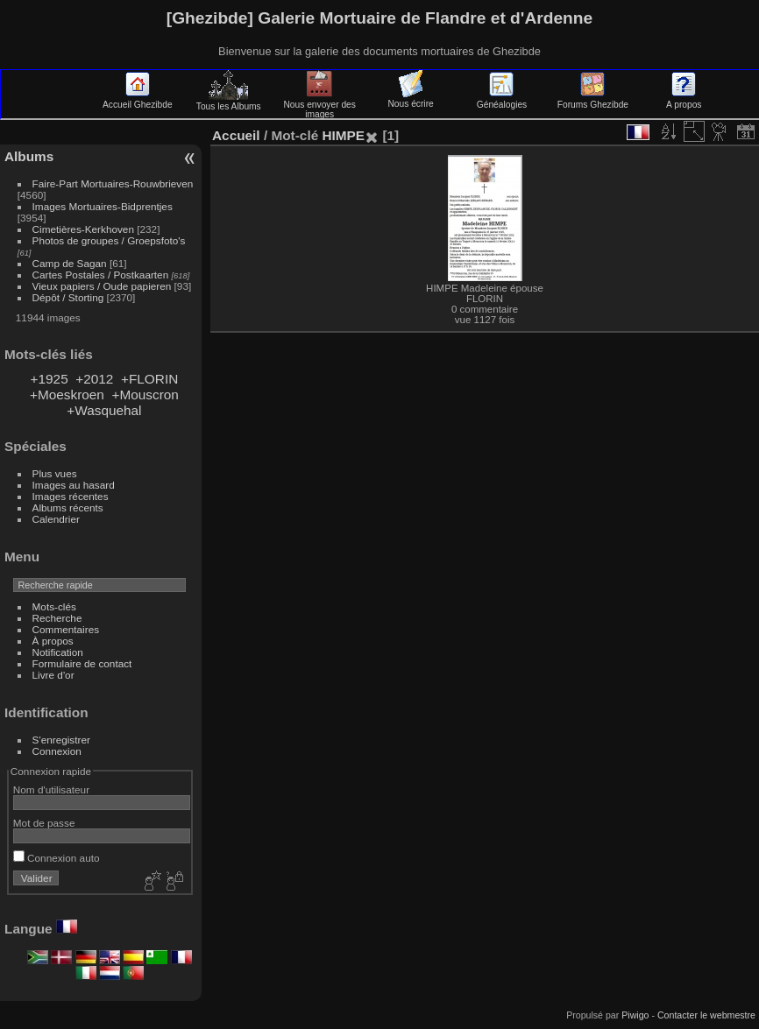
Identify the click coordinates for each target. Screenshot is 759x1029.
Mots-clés (54, 606)
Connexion (57, 751)
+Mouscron (144, 394)
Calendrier (56, 519)
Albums (28, 156)
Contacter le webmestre (706, 1015)
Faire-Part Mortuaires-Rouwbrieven (113, 183)
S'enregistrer (61, 739)
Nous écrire (410, 99)
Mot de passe (44, 822)
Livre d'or (53, 674)
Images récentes (70, 496)
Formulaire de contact (82, 663)
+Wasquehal (104, 410)
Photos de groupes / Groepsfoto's (109, 240)
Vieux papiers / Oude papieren (102, 286)
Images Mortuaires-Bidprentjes (102, 206)
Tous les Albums (228, 101)
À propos (53, 640)
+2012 (94, 378)
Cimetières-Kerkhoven (83, 229)
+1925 (49, 378)
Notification (57, 652)
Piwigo (635, 1015)
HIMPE (343, 135)
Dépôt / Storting (68, 297)
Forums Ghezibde (592, 99)
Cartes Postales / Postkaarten (100, 274)
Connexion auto (56, 857)
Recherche (57, 618)
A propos (683, 99)
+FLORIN (149, 378)
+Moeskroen (67, 394)
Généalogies (502, 99)
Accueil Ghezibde (138, 99)
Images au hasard (73, 484)
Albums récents (67, 507)
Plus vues (54, 473)
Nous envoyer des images (319, 104)
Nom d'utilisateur (51, 789)
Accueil (236, 135)
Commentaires (66, 629)
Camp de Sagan (69, 263)
